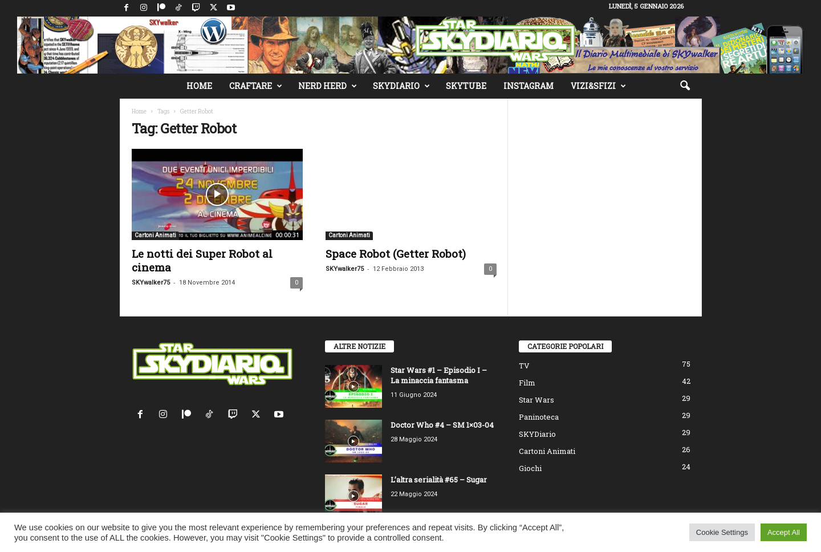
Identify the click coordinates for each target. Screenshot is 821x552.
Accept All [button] (783, 532)
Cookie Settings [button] (722, 532)
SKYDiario (401, 86)
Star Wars (536, 400)
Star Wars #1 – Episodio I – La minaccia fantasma (439, 375)
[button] (684, 86)
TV (524, 365)
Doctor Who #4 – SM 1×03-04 (442, 425)
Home (199, 85)
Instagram (528, 85)
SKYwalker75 (151, 282)
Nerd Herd (327, 86)
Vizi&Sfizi (598, 86)
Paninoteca (539, 417)
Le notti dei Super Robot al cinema (202, 260)
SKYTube (466, 85)
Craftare (255, 86)
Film (527, 383)
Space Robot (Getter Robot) (396, 253)
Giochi (530, 468)
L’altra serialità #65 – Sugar (439, 479)
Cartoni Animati (155, 235)
